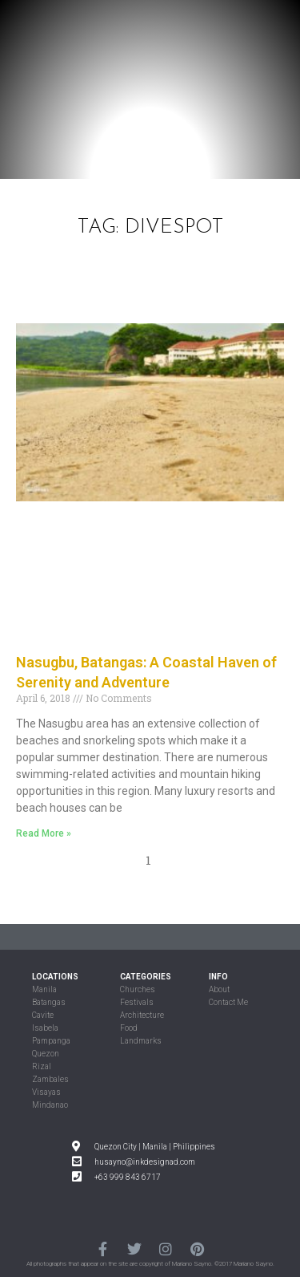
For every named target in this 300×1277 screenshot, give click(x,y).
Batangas (49, 1002)
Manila (44, 989)
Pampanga (51, 1040)
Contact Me (228, 1002)
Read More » (43, 833)
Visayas (46, 1092)
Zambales (50, 1079)
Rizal (41, 1066)
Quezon (45, 1053)
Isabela (45, 1028)
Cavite (43, 1015)
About (219, 989)
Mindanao (50, 1105)
